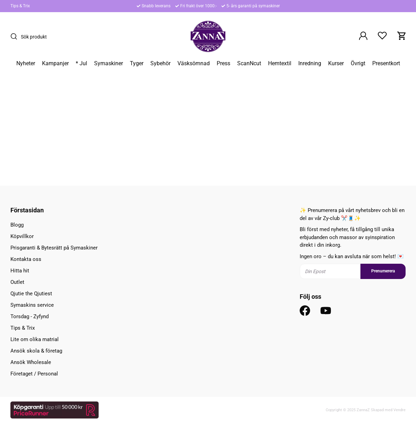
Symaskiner (108, 63)
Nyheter (25, 63)
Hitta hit (19, 271)
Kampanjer (55, 63)
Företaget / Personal (34, 374)
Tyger (136, 63)
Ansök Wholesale (30, 362)
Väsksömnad (193, 63)
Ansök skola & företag (36, 351)
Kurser (336, 63)
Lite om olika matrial (34, 339)
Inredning (309, 63)
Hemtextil (279, 63)
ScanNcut (249, 63)
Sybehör (160, 63)
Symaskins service (32, 305)
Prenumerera (383, 271)
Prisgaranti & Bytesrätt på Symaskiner (54, 248)
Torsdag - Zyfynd (29, 316)
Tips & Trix (20, 5)
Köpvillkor (22, 236)
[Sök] (15, 36)
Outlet (17, 282)
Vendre (399, 410)
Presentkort (386, 63)
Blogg (17, 225)
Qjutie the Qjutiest (31, 293)
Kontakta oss (25, 259)
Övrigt (358, 63)
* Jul (81, 63)
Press (223, 63)
